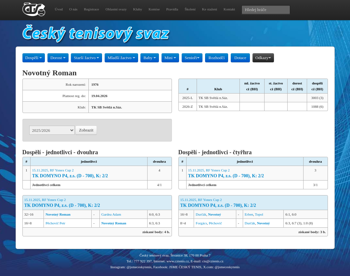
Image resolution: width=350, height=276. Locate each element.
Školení (190, 9)
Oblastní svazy (116, 9)
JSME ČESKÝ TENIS (185, 267)
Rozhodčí (217, 57)
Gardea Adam (111, 214)
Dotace (240, 57)
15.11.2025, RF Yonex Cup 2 (89, 173)
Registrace (91, 9)
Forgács (201, 223)
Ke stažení (209, 9)
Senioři (192, 57)
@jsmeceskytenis (138, 267)
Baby (149, 57)
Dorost (58, 57)
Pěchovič (215, 223)
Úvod (59, 9)
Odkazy (263, 57)
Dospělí (33, 57)
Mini (170, 57)
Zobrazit (86, 130)
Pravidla (172, 9)
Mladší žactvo (121, 57)
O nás (73, 9)
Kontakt (229, 9)
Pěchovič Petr (55, 223)
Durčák (201, 214)
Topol (259, 214)
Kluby (137, 9)
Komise (154, 9)
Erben (249, 214)
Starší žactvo (86, 57)
